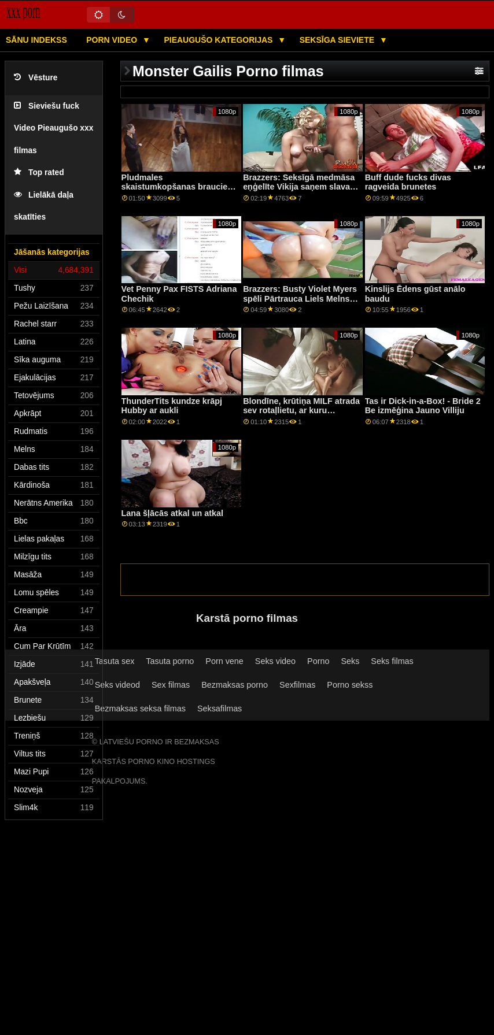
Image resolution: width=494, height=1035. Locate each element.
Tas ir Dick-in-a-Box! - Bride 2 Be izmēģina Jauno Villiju (423, 406)
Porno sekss (350, 684)
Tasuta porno (170, 661)
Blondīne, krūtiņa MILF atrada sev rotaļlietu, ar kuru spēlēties (301, 410)
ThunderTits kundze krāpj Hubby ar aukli (171, 406)
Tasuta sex (115, 661)
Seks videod (117, 684)
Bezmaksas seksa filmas (140, 708)
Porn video (112, 39)
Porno (318, 661)
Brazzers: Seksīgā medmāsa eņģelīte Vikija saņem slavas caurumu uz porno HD (299, 187)
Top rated (39, 172)
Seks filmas (392, 661)
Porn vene (224, 661)
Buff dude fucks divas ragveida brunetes (408, 182)
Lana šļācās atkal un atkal (172, 513)
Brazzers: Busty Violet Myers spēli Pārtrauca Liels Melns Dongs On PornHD (300, 298)
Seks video (275, 661)
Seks (350, 661)
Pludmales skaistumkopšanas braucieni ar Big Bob (178, 187)
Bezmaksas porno (234, 684)
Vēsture (35, 77)
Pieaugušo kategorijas (219, 39)
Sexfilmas (297, 684)
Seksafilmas (219, 708)
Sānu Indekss (36, 39)
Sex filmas (171, 684)
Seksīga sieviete (338, 39)
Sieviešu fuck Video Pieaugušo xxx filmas (53, 128)
